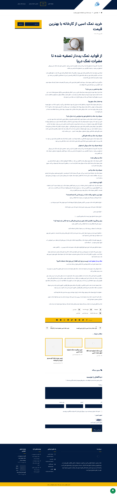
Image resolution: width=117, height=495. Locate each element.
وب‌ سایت (61, 402)
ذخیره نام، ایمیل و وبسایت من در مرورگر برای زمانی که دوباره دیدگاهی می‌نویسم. (81, 411)
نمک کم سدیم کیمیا (57, 363)
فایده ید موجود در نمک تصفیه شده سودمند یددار (35, 456)
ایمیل (81, 402)
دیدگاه (100, 385)
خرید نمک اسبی (85, 313)
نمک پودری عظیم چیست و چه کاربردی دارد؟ (35, 470)
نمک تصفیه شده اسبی (76, 354)
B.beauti (96, 309)
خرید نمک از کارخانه (94, 313)
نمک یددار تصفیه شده (95, 261)
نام (101, 402)
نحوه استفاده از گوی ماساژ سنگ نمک (36, 463)
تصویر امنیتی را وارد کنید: (96, 422)
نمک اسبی (74, 309)
